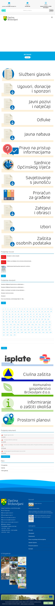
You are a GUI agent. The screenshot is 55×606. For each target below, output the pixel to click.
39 (9, 314)
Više (3, 275)
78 (30, 319)
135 (25, 329)
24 (15, 311)
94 (31, 322)
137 (32, 329)
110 (36, 324)
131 (11, 329)
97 (40, 322)
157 (4, 335)
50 (43, 314)
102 (7, 324)
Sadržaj (51, 10)
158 (7, 335)
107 (25, 324)
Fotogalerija (4, 465)
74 (18, 319)
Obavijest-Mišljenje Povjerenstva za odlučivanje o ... (13, 284)
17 (45, 309)
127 (46, 327)
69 (3, 319)
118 (14, 327)
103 (11, 324)
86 (6, 322)
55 (9, 316)
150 (29, 332)
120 (21, 327)
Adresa (45, 4)
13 (33, 309)
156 (51, 332)
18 (48, 309)
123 (31, 327)
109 (32, 324)
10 (24, 309)
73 (15, 319)
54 (6, 316)
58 (18, 316)
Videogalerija (4, 470)
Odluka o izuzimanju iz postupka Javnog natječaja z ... (13, 290)
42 (18, 314)
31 (36, 311)
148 (22, 332)
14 (36, 309)
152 (36, 332)
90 (19, 322)
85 (3, 322)
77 (27, 319)
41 (15, 314)
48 (36, 314)
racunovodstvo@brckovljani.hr (9, 517)
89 (15, 322)
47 (33, 314)
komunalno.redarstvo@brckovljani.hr (10, 522)
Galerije (3, 468)
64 (37, 316)
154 (43, 332)
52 (49, 314)
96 (37, 322)
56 (12, 316)
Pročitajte (27, 57)
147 (18, 332)
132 (14, 329)
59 (22, 316)
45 (27, 314)
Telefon (27, 4)
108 (29, 324)
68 (49, 316)
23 (12, 311)
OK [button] (48, 603)
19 (51, 309)
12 (30, 309)
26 (21, 311)
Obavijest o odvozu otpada (13, 255)
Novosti (31, 530)
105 (18, 324)
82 (42, 319)
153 (40, 332)
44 (24, 314)
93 (28, 322)
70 (6, 319)
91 (22, 322)
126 (42, 327)
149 (25, 332)
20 (3, 311)
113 (46, 324)
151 (33, 332)
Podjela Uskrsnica (38, 503)
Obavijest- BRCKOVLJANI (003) (9, 440)
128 (49, 327)
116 (7, 327)
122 (28, 327)
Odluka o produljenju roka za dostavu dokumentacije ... (19, 261)
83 (45, 319)
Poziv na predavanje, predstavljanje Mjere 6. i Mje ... (13, 298)
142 (50, 329)
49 (40, 314)
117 (11, 327)
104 (14, 324)
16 (42, 309)
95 (34, 322)
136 (28, 329)
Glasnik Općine (33, 542)
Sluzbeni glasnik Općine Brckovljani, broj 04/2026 (13, 452)
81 (39, 319)
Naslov (3, 10)
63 (34, 316)
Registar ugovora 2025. (7, 436)
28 (27, 311)
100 (50, 322)
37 (3, 314)
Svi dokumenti (5, 456)
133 (18, 329)
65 (40, 316)
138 (35, 329)
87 (9, 322)
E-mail (9, 4)
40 (12, 314)
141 (46, 329)
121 (25, 327)
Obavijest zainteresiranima (7, 293)
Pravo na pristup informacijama (37, 539)
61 (28, 316)
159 (11, 335)
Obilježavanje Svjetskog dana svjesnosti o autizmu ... (19, 266)
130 (7, 329)
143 (4, 332)
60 (25, 316)
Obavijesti (31, 533)
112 (43, 324)
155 (47, 332)
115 (4, 327)
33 (42, 311)
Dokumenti (32, 536)
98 (43, 322)
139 (39, 329)
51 (46, 314)
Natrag (4, 348)
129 (4, 329)
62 (31, 316)
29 (30, 311)
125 (39, 327)
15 (39, 309)
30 (33, 311)
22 (9, 311)
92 (25, 322)
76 (24, 319)
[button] (27, 604)
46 (30, 314)
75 (21, 319)
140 (43, 329)
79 (33, 319)
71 (9, 319)
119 (18, 327)
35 (48, 311)
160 (15, 335)
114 (50, 324)
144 (7, 332)
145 (11, 332)
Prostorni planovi (33, 545)
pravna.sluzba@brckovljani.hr (9, 6)
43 (21, 314)
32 (39, 311)
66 (43, 316)
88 (12, 322)
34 (45, 311)
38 (6, 314)
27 (24, 311)
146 (15, 332)
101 (4, 324)
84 (48, 319)
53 (3, 316)
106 (22, 324)
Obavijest (3, 296)
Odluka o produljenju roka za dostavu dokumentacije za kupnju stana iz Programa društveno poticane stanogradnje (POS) (27, 446)
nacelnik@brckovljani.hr (8, 515)
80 (36, 319)
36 (51, 311)
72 (12, 319)
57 (15, 316)
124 (35, 327)
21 (6, 311)
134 (21, 329)
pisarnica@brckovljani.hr (8, 512)
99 (46, 322)
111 (39, 324)
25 (18, 311)
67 (46, 316)
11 (27, 309)
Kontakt (31, 548)
